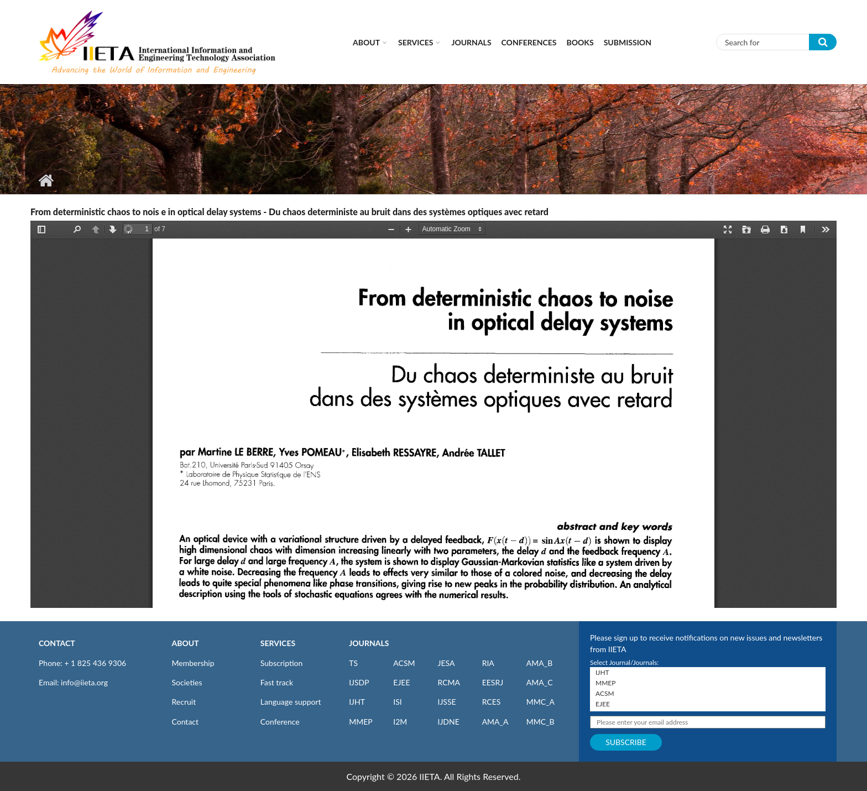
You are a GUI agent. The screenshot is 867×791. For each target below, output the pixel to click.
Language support (290, 701)
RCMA (448, 682)
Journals (471, 42)
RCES (491, 701)
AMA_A (495, 721)
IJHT (357, 701)
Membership (193, 663)
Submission (627, 42)
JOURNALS (369, 643)
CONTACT (57, 643)
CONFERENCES (529, 42)
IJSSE (446, 701)
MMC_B (540, 721)
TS (353, 663)
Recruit (184, 701)
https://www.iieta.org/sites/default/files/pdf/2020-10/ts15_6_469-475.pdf (433, 414)
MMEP (361, 721)
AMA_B (539, 663)
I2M (400, 721)
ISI (397, 701)
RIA (488, 663)
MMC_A (540, 701)
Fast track (276, 682)
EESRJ (492, 682)
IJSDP (359, 682)
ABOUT (185, 643)
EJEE (401, 682)
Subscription (281, 663)
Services (415, 42)
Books (580, 42)
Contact (185, 721)
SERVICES (277, 643)
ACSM (404, 663)
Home (45, 180)
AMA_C (539, 682)
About (366, 42)
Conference (280, 721)
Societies (187, 682)
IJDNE (448, 721)
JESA (446, 663)
